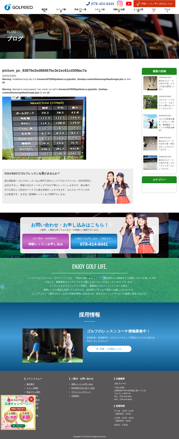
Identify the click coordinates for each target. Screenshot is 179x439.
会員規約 (75, 396)
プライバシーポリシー (81, 392)
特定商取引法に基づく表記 (83, 388)
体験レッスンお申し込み (82, 384)
